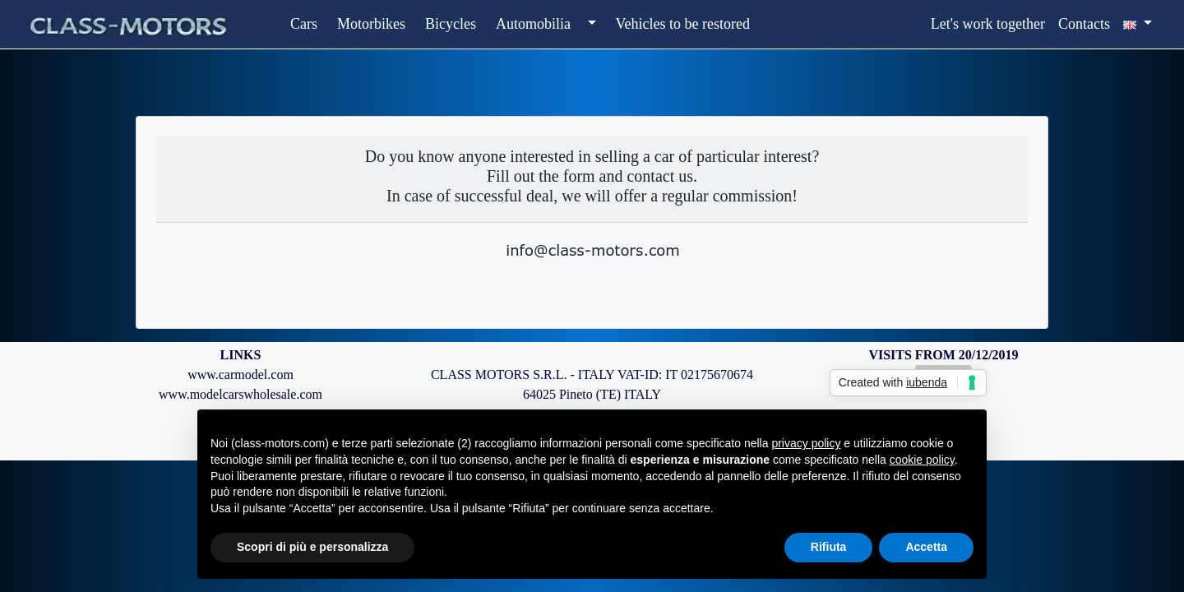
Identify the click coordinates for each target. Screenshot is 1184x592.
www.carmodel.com (240, 375)
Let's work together (988, 24)
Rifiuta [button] (829, 546)
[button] (590, 24)
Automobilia (533, 24)
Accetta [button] (926, 546)
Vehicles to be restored (683, 24)
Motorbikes (371, 24)
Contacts (1084, 24)
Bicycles (450, 24)
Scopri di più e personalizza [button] (312, 546)
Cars (303, 24)
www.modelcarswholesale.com (240, 394)
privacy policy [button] (805, 443)
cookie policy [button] (922, 459)
